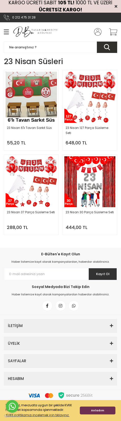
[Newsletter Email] (60, 274)
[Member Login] (96, 32)
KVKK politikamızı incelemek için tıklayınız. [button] (37, 415)
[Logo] (35, 32)
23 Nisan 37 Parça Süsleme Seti (31, 212)
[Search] (60, 47)
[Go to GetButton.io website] (12, 415)
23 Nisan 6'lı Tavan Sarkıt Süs (29, 128)
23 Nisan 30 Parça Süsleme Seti (90, 212)
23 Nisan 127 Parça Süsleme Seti (87, 130)
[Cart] (111, 32)
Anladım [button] (97, 410)
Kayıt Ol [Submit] (103, 274)
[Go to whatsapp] (12, 406)
